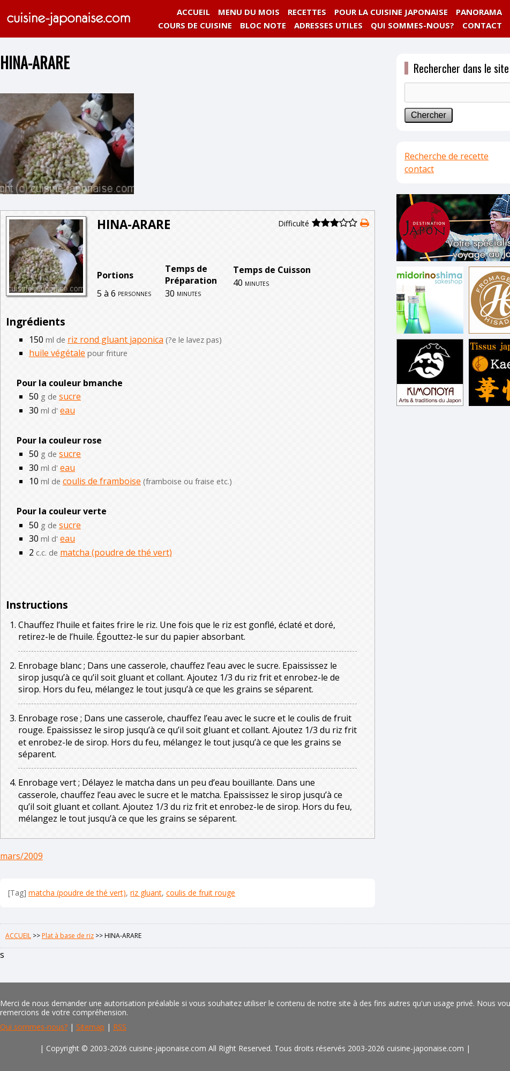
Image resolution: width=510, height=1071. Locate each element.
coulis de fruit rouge (200, 893)
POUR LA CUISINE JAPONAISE (391, 11)
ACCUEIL (193, 11)
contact (419, 169)
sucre (70, 396)
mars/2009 (21, 856)
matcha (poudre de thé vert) (116, 552)
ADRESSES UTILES (328, 25)
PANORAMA (479, 11)
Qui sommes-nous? (34, 1027)
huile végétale (57, 353)
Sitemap (90, 1027)
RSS (119, 1027)
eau (67, 410)
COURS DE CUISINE (195, 25)
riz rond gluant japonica (115, 339)
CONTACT (482, 25)
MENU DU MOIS (249, 11)
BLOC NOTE (263, 25)
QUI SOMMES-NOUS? (412, 25)
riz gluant (146, 893)
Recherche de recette (446, 156)
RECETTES (307, 11)
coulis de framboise (102, 481)
